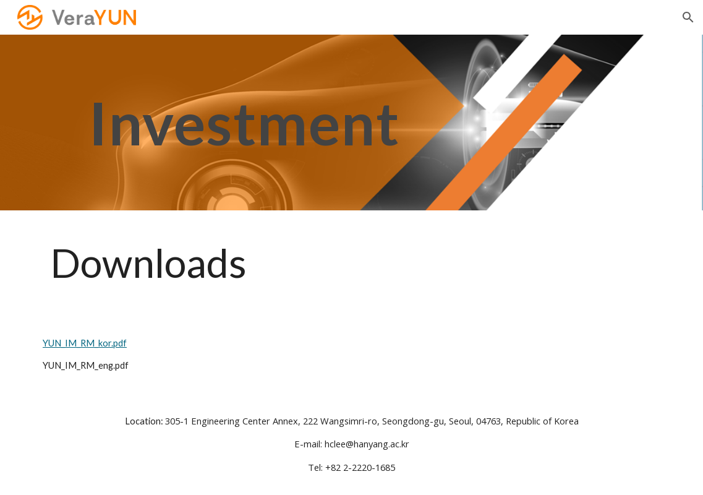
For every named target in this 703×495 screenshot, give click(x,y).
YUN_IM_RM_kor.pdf (87, 343)
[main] (244, 122)
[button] (688, 17)
